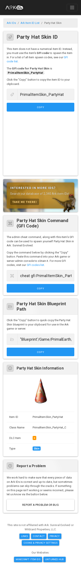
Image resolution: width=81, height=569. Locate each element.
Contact (39, 536)
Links (24, 536)
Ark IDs (11, 23)
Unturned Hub (54, 559)
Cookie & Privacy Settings (41, 542)
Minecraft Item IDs (28, 559)
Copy (40, 107)
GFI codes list (35, 265)
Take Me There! (24, 202)
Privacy (55, 536)
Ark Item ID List (30, 23)
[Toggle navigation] (72, 7)
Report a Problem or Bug (40, 504)
